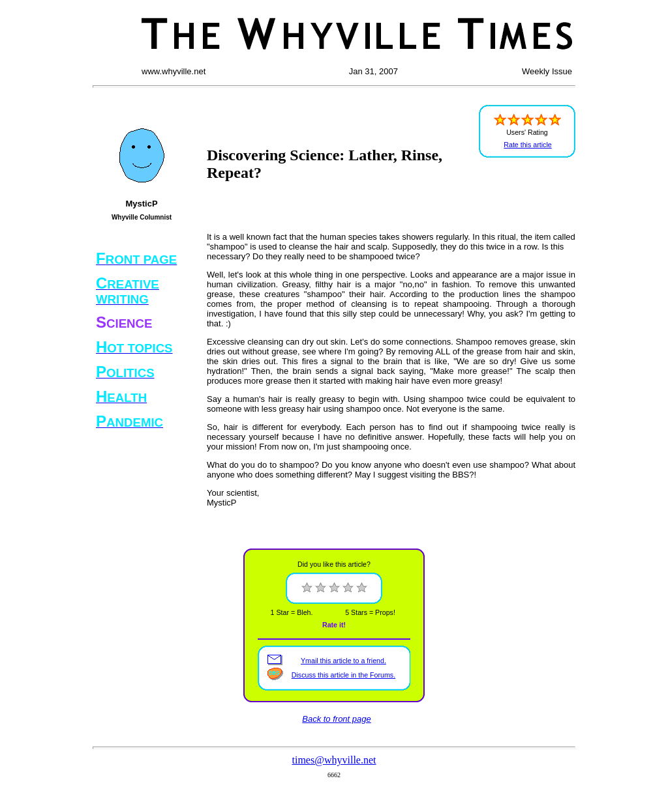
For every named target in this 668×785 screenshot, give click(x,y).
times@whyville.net (334, 759)
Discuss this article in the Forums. (343, 675)
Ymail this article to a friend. (343, 660)
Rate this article (527, 145)
